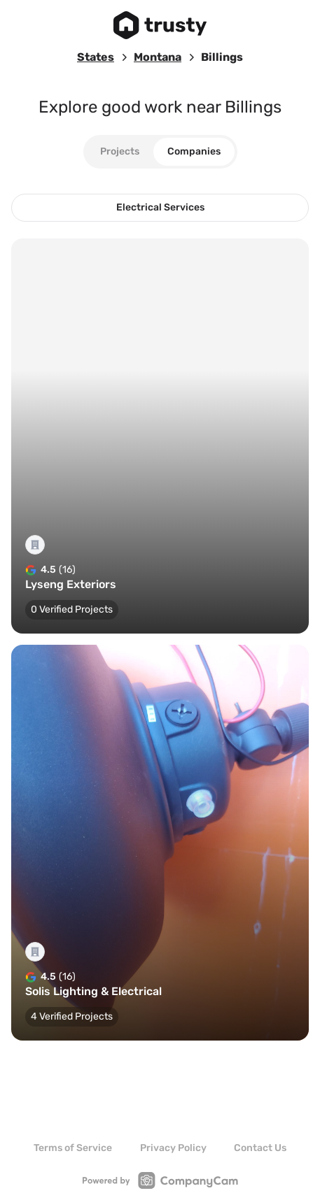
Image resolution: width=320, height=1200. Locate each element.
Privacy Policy (173, 1148)
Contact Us (260, 1148)
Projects (119, 151)
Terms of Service (73, 1148)
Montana (157, 57)
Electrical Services (160, 207)
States (95, 57)
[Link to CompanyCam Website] (160, 1180)
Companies (194, 151)
